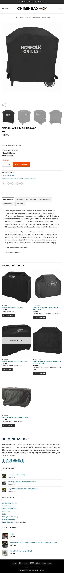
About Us (25, 567)
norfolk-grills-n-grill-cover (28, 179)
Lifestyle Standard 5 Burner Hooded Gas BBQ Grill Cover (47, 362)
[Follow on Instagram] (7, 461)
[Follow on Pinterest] (19, 461)
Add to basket (21, 164)
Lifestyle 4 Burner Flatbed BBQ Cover (15, 417)
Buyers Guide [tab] (8, 204)
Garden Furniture (8, 522)
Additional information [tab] (26, 199)
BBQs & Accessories (32, 17)
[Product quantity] (6, 164)
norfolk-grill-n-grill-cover (12, 179)
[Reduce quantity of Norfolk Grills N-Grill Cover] (3, 164)
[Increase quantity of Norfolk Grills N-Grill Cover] (9, 164)
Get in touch (6, 506)
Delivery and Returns (9, 503)
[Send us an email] (15, 461)
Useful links (6, 511)
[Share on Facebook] (7, 183)
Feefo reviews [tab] (44, 199)
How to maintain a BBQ (16, 475)
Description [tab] (8, 199)
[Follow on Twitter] (11, 461)
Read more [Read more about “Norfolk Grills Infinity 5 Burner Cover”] (7, 369)
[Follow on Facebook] (3, 461)
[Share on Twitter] (11, 183)
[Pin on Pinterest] (19, 183)
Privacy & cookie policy (10, 517)
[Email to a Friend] (15, 183)
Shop (21, 17)
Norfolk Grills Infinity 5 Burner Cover (14, 362)
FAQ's (4, 514)
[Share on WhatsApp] (3, 183)
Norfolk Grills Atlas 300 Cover (12, 308)
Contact (38, 567)
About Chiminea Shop (9, 508)
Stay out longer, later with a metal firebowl (23, 489)
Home (15, 17)
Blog (32, 567)
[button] (5, 8)
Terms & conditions (8, 519)
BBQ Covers (46, 17)
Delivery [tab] (20, 204)
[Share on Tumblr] (22, 183)
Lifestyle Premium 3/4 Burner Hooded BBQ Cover (46, 308)
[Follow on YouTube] (22, 461)
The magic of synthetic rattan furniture (22, 482)
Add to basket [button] (8, 315)
